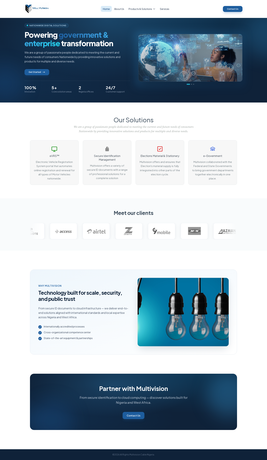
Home (106, 8)
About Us (119, 8)
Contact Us (232, 9)
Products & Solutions (142, 8)
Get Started (37, 72)
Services (164, 8)
